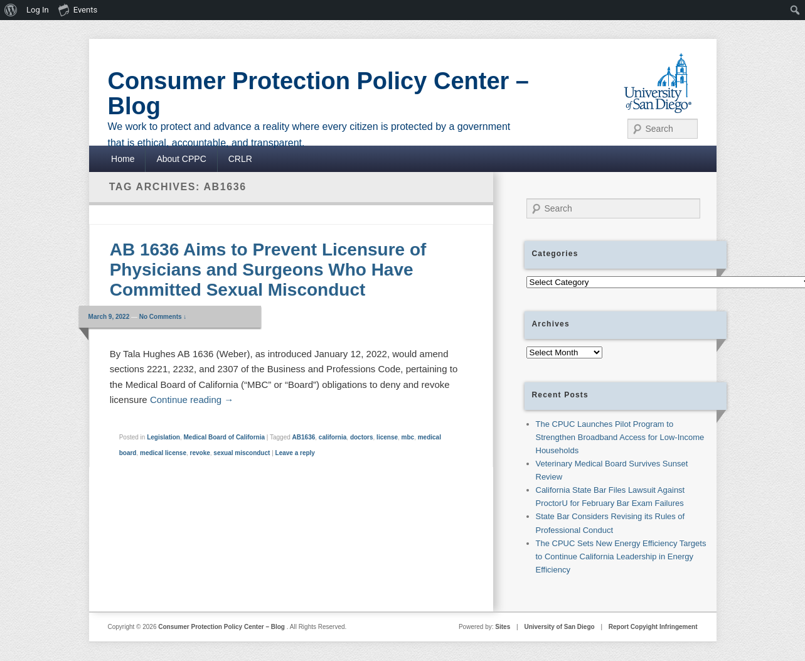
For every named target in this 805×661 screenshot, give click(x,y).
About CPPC (181, 159)
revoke (200, 452)
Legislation (163, 437)
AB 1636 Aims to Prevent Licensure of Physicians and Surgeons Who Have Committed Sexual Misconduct (268, 269)
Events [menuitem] (77, 9)
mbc (408, 437)
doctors (361, 437)
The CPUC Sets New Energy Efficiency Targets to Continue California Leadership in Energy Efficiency (621, 556)
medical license (163, 452)
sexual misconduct (241, 452)
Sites (502, 626)
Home (122, 159)
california (332, 437)
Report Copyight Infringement (653, 626)
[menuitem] (11, 10)
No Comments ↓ (163, 316)
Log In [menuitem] (37, 9)
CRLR (240, 159)
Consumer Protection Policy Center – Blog (319, 93)
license (387, 437)
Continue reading (191, 399)
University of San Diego (559, 626)
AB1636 (304, 437)
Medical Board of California (224, 437)
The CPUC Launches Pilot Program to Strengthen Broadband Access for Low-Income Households (620, 437)
